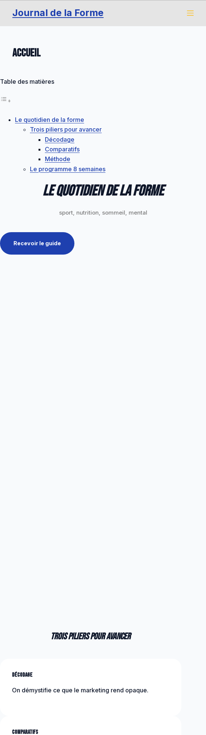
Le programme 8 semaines (67, 169)
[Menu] (190, 13)
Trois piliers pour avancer (66, 129)
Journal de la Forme (58, 12)
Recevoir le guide (38, 243)
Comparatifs (62, 149)
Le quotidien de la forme (49, 119)
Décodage (59, 139)
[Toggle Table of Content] (5, 100)
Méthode (57, 159)
